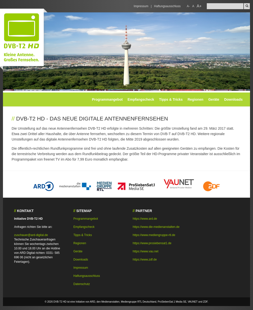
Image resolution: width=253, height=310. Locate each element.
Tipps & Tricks (171, 99)
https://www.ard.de (145, 218)
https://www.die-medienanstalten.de (156, 227)
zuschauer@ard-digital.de (31, 235)
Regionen (195, 99)
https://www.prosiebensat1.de (152, 243)
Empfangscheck (140, 99)
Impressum (141, 6)
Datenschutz (81, 284)
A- (188, 6)
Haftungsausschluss (167, 6)
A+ (199, 6)
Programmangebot (107, 99)
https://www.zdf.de (145, 259)
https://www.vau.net (145, 251)
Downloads (233, 99)
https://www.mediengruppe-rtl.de (154, 235)
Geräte (213, 99)
